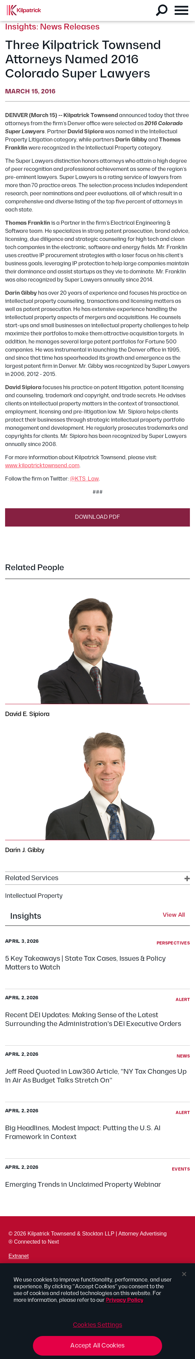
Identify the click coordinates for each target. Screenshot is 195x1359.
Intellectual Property (34, 895)
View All (174, 915)
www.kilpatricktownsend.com (42, 466)
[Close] (184, 1274)
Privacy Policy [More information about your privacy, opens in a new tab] (124, 1300)
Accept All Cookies (97, 1345)
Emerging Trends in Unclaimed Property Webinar (83, 1185)
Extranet (18, 1256)
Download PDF (97, 517)
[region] (97, 1311)
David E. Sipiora (27, 714)
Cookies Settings (97, 1325)
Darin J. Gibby (24, 850)
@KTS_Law (84, 479)
